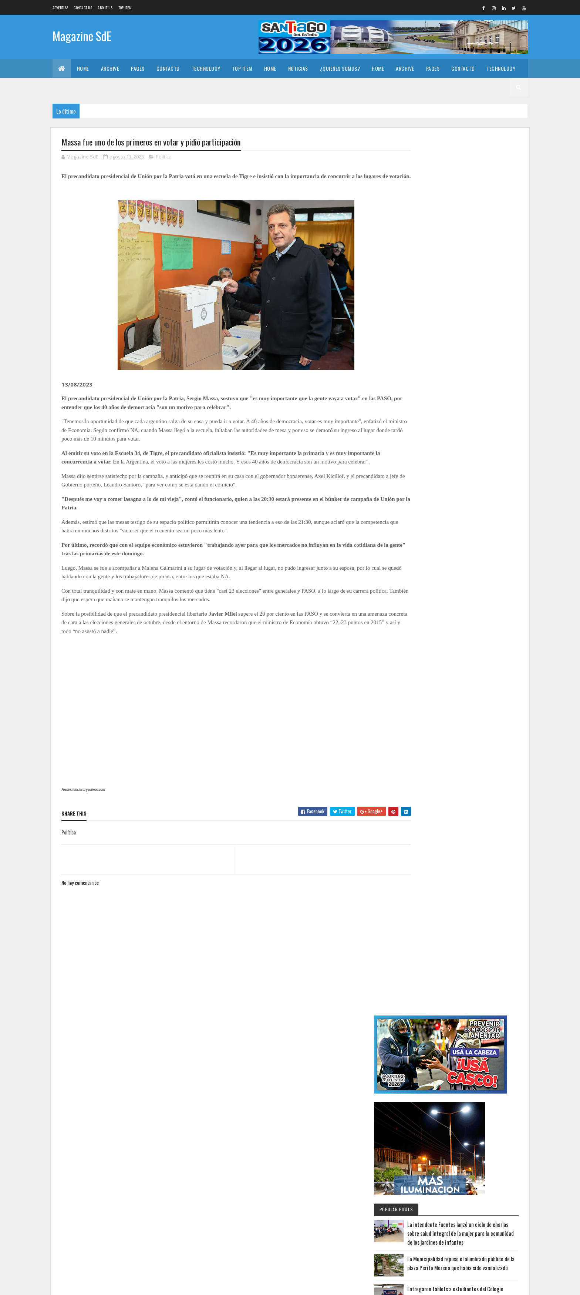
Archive (110, 68)
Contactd (168, 68)
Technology (206, 68)
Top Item (125, 7)
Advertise (60, 7)
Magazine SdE (82, 36)
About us (105, 7)
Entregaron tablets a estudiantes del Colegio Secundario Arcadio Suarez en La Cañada (482, 442)
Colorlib (89, 1285)
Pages (138, 68)
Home (83, 68)
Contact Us (83, 7)
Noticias (298, 68)
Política (164, 157)
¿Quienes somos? (340, 68)
